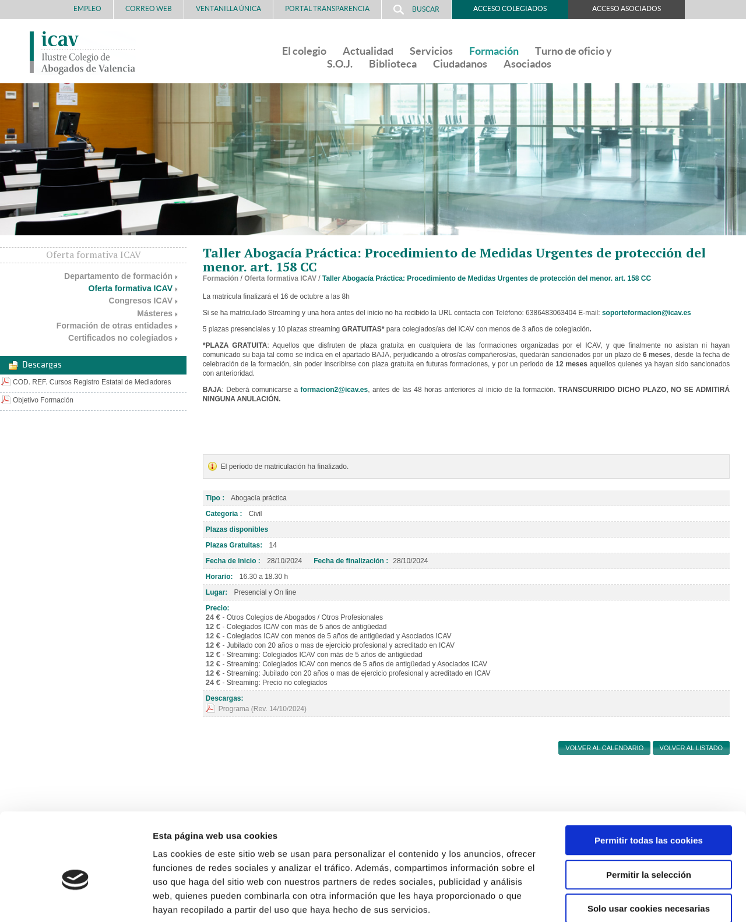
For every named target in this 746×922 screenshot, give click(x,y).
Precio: (218, 608)
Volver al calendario (604, 747)
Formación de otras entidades (115, 325)
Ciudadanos (460, 64)
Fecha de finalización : (351, 561)
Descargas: (225, 698)
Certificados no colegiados (120, 337)
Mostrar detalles (626, 899)
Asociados (527, 64)
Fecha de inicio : (233, 561)
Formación (494, 51)
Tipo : (215, 498)
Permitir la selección (648, 814)
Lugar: (216, 592)
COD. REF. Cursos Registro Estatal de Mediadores (92, 382)
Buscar (416, 10)
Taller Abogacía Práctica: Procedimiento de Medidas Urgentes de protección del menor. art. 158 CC (486, 278)
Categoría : (224, 514)
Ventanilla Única (228, 8)
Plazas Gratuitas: (234, 545)
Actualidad (368, 51)
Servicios (431, 51)
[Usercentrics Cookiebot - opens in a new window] (75, 899)
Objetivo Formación (43, 400)
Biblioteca (393, 64)
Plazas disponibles (237, 529)
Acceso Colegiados (510, 8)
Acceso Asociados (626, 8)
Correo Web (148, 8)
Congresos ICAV (141, 300)
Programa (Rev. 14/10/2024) (263, 709)
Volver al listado (691, 747)
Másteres (155, 313)
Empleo (87, 8)
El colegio (304, 51)
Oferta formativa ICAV (131, 288)
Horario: (219, 577)
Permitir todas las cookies (648, 780)
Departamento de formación (118, 276)
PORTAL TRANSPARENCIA (327, 8)
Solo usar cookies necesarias (648, 848)
